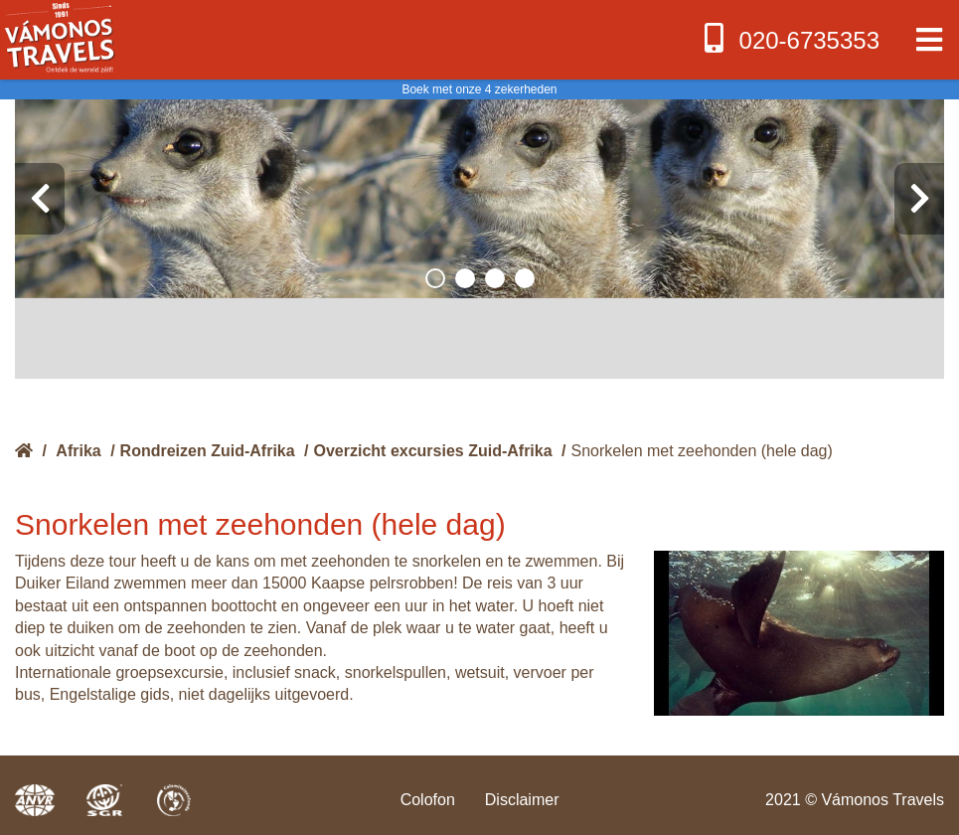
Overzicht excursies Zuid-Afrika (433, 450)
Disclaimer (522, 799)
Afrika (78, 450)
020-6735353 (789, 38)
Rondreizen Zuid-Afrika (207, 450)
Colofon (427, 799)
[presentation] (40, 199)
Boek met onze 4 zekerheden (479, 89)
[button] (435, 278)
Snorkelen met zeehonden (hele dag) (702, 450)
